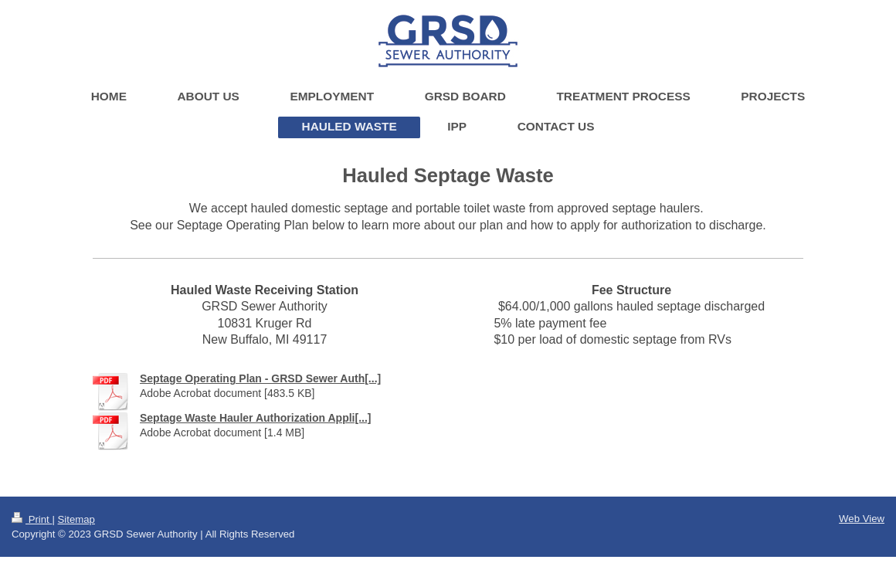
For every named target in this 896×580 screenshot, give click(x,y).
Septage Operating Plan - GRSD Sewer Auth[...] (260, 378)
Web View (861, 518)
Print (32, 519)
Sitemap (76, 519)
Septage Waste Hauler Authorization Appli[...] (255, 418)
